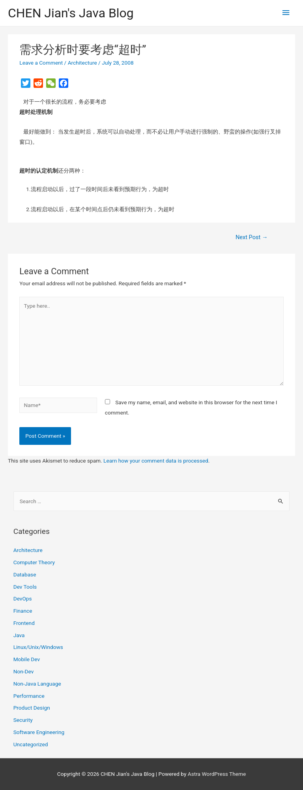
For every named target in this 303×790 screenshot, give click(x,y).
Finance (22, 611)
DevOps (22, 598)
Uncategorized (30, 744)
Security (23, 720)
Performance (29, 696)
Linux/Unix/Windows (38, 647)
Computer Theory (34, 562)
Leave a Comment (41, 62)
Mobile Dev (26, 659)
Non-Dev (23, 671)
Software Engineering (39, 732)
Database (24, 574)
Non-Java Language (37, 683)
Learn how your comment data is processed (155, 460)
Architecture (82, 62)
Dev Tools (25, 587)
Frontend (24, 623)
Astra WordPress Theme (217, 774)
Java (19, 635)
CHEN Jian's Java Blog (71, 13)
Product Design (31, 707)
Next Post (252, 237)
